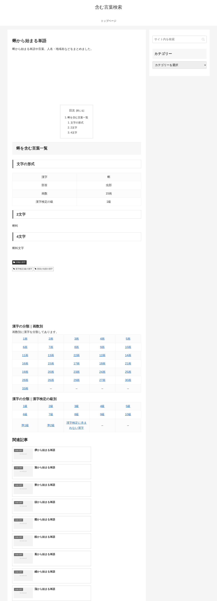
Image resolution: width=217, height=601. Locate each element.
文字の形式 (77, 122)
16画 (25, 364)
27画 (102, 381)
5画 (128, 339)
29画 (76, 381)
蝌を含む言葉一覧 (78, 117)
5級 (128, 407)
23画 (76, 372)
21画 (128, 364)
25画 (128, 372)
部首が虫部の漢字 (44, 270)
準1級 (25, 426)
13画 (51, 356)
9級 (102, 415)
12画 (102, 356)
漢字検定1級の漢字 (22, 270)
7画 (51, 348)
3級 (76, 407)
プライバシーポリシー (195, 591)
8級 (76, 415)
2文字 (74, 128)
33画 (25, 389)
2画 (51, 339)
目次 (72, 110)
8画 (76, 348)
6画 (25, 348)
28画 (25, 381)
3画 (76, 339)
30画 (128, 381)
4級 (102, 407)
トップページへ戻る (170, 591)
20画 (51, 372)
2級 (51, 407)
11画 (25, 356)
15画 (51, 364)
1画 (25, 339)
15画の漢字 (19, 263)
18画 (102, 364)
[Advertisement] (76, 78)
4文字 (74, 133)
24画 (102, 372)
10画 (128, 348)
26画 (51, 381)
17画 (76, 364)
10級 (128, 415)
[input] (179, 39)
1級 (25, 407)
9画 (102, 348)
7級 (51, 415)
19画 (25, 372)
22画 (76, 356)
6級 (25, 415)
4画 (102, 339)
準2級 (51, 426)
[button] (203, 39)
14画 (128, 356)
